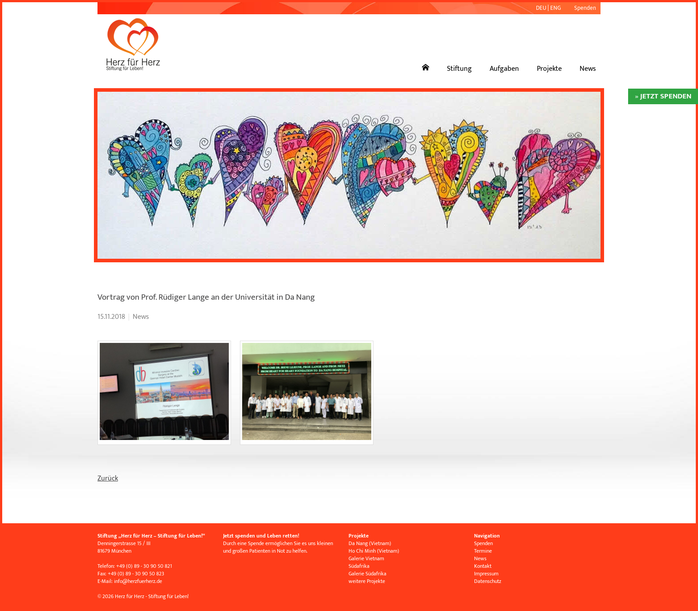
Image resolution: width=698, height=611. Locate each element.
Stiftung (459, 69)
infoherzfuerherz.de (138, 581)
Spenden (585, 8)
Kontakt (482, 566)
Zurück (107, 479)
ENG (555, 8)
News (588, 69)
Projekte (549, 69)
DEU (541, 8)
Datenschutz (487, 581)
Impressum (486, 573)
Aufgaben (504, 69)
